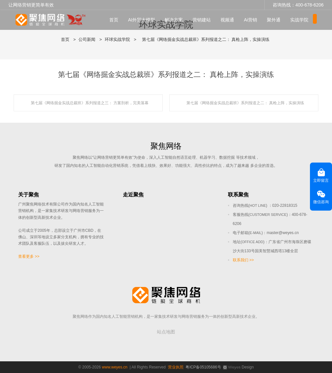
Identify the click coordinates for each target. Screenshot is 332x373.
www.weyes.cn (114, 367)
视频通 (229, 19)
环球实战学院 (117, 39)
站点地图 (166, 331)
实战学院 (301, 19)
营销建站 (204, 19)
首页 (115, 19)
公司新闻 (86, 39)
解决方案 (176, 19)
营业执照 (176, 367)
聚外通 (275, 19)
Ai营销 (252, 19)
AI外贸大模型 (143, 19)
